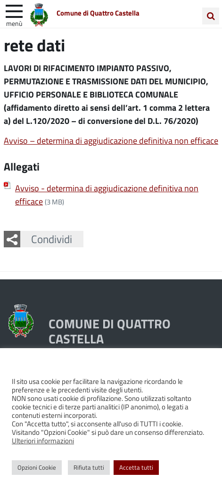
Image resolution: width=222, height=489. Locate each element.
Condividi (51, 238)
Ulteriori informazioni (43, 440)
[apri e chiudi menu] (14, 10)
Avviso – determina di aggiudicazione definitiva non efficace (111, 140)
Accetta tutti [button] (136, 467)
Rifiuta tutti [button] (89, 467)
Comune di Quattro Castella (98, 13)
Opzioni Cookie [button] (36, 467)
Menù (14, 23)
